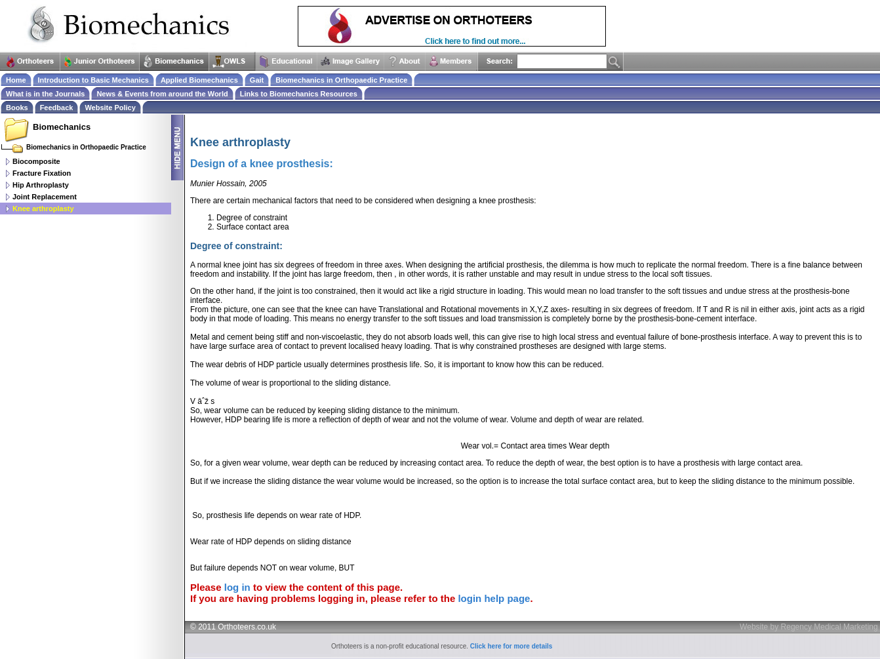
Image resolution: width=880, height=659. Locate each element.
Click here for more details (511, 646)
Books (17, 107)
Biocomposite (36, 161)
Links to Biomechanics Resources (298, 94)
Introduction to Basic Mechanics (93, 80)
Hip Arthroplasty (40, 185)
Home (16, 80)
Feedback (56, 107)
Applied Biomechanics (199, 80)
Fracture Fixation (41, 173)
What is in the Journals (45, 94)
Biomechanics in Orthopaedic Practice (341, 80)
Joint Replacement (44, 197)
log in (237, 587)
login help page (494, 598)
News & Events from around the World (162, 94)
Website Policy (110, 107)
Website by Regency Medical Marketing (809, 626)
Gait (257, 80)
